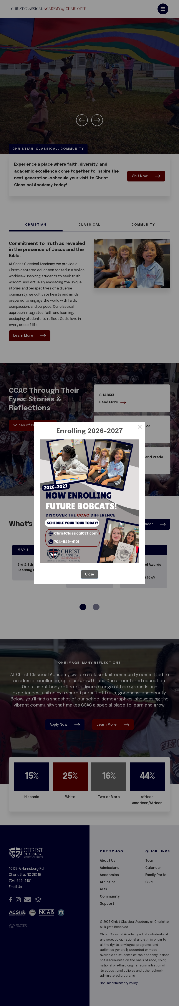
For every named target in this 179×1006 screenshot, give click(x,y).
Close (89, 574)
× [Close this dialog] (140, 427)
